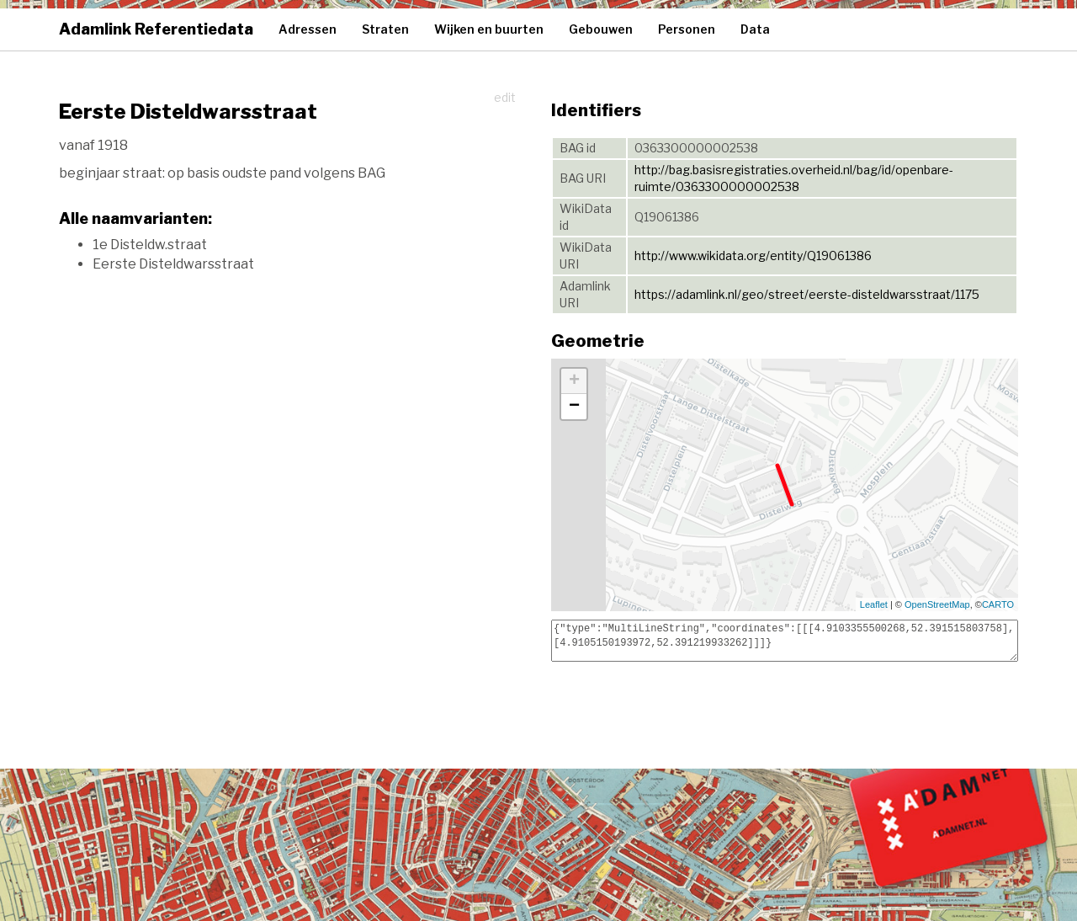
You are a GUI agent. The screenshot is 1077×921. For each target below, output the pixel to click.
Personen (686, 29)
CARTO (998, 604)
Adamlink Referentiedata (156, 29)
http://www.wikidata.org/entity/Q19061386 (753, 255)
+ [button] (574, 381)
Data (755, 29)
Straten (385, 29)
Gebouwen (601, 29)
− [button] (574, 406)
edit (505, 97)
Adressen (308, 29)
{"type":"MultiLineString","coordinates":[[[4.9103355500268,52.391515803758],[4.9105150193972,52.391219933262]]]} (784, 641)
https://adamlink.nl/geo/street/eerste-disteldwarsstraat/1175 (806, 294)
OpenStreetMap (937, 604)
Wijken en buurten (489, 29)
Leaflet (874, 604)
